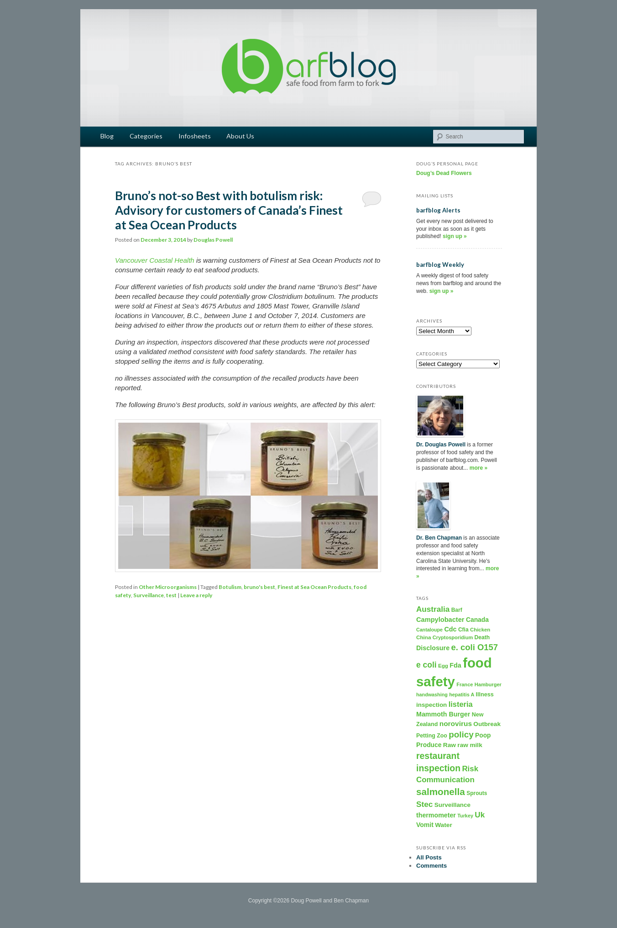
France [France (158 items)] (464, 684)
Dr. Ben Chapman (439, 538)
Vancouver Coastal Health (154, 260)
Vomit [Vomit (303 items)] (425, 824)
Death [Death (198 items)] (482, 637)
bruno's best (259, 586)
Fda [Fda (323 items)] (455, 665)
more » (478, 468)
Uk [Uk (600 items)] (480, 814)
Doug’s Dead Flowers (444, 173)
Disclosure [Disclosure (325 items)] (433, 648)
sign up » (455, 236)
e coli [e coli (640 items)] (426, 664)
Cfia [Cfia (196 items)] (463, 629)
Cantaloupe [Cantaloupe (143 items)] (429, 629)
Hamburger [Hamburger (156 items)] (488, 684)
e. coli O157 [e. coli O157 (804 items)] (474, 647)
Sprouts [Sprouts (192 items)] (476, 793)
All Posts (429, 857)
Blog (107, 136)
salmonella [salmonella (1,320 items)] (440, 791)
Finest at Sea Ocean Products (314, 586)
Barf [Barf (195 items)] (456, 610)
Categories (146, 136)
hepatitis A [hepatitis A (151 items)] (461, 694)
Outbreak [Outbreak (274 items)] (487, 724)
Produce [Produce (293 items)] (429, 744)
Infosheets (194, 136)
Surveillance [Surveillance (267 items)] (452, 804)
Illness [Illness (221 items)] (485, 694)
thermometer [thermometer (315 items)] (436, 815)
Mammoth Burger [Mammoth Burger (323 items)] (443, 714)
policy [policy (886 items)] (461, 734)
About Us (240, 136)
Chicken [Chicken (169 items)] (480, 629)
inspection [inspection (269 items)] (431, 704)
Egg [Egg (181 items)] (443, 665)
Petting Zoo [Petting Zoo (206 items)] (431, 735)
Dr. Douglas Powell (440, 444)
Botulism (230, 586)
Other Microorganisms (168, 586)
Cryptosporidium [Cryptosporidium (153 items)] (453, 637)
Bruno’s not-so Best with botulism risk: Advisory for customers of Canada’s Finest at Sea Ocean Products (229, 210)
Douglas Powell (213, 239)
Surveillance (148, 595)
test (171, 595)
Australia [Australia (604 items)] (433, 609)
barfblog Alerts (438, 210)
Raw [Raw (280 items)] (449, 745)
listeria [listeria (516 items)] (461, 704)
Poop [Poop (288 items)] (483, 735)
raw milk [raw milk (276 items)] (469, 745)
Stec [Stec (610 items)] (424, 804)
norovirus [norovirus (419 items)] (455, 723)
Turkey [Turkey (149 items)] (465, 815)
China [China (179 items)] (423, 637)
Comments (431, 865)
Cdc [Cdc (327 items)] (450, 629)
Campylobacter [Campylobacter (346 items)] (440, 619)
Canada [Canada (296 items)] (477, 619)
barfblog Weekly (440, 264)
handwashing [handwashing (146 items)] (432, 694)
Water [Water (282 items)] (443, 825)
